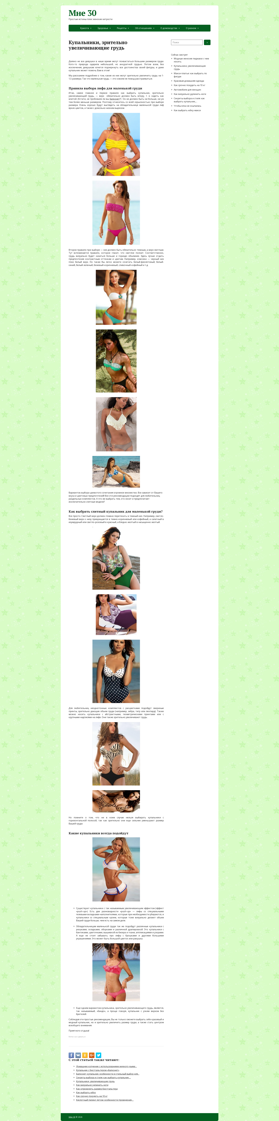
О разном (191, 28)
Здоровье (103, 28)
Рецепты (121, 28)
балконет (115, 98)
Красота (84, 28)
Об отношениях (143, 28)
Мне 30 (82, 13)
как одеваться (79, 1037)
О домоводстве (168, 28)
